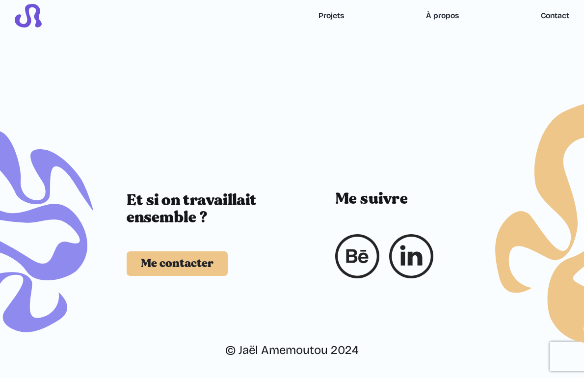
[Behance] (357, 256)
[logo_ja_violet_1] (28, 10)
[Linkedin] (411, 256)
